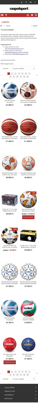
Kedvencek (35, 2)
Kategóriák (2, 15)
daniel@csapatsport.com (20, 54)
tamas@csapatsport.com (12, 52)
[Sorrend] (23, 68)
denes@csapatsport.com (16, 49)
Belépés (21, 2)
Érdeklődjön (28, 217)
